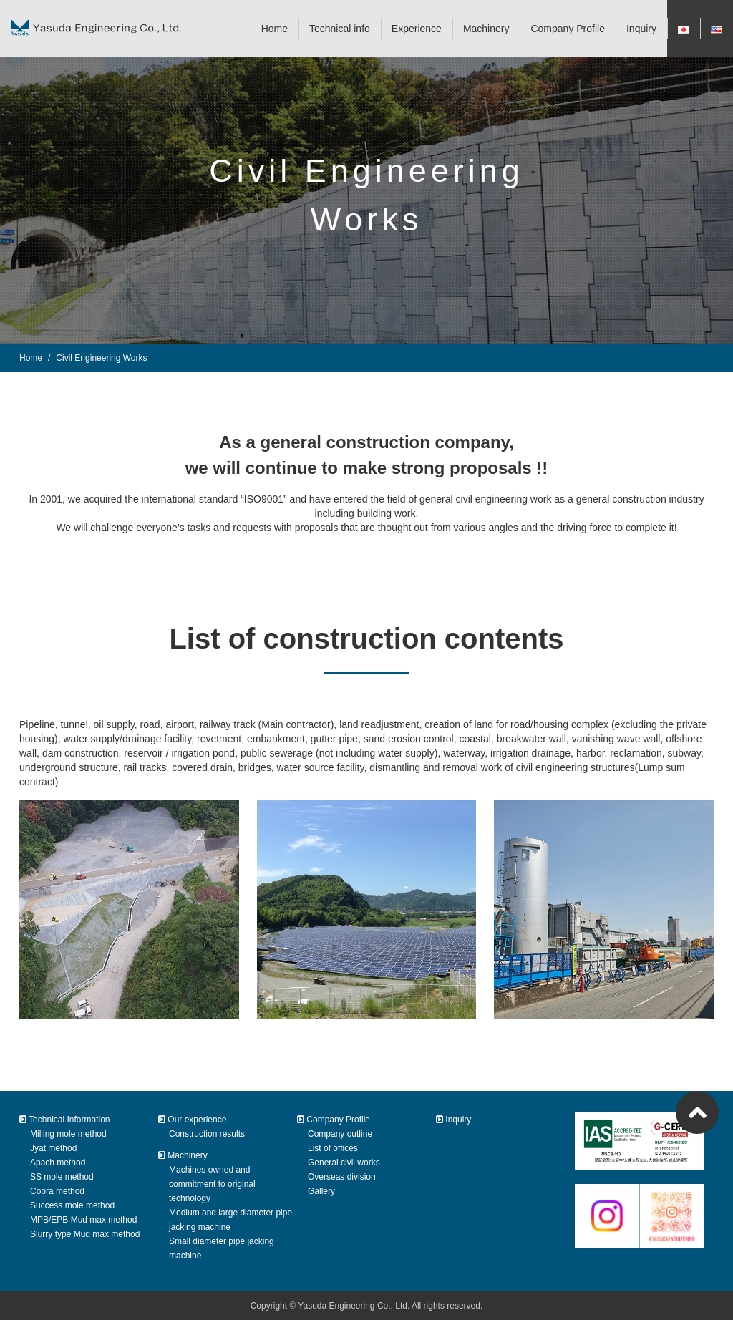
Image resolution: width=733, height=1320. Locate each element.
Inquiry (641, 28)
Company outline (340, 1134)
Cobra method (57, 1191)
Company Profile (567, 28)
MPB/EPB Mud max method (83, 1220)
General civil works (344, 1163)
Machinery (486, 28)
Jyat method (53, 1148)
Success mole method (72, 1205)
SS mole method (62, 1177)
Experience (417, 28)
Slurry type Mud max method (85, 1234)
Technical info (339, 28)
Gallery (321, 1191)
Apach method (57, 1163)
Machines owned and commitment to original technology (212, 1184)
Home (274, 28)
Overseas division (342, 1177)
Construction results (207, 1134)
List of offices (333, 1148)
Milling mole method (68, 1134)
